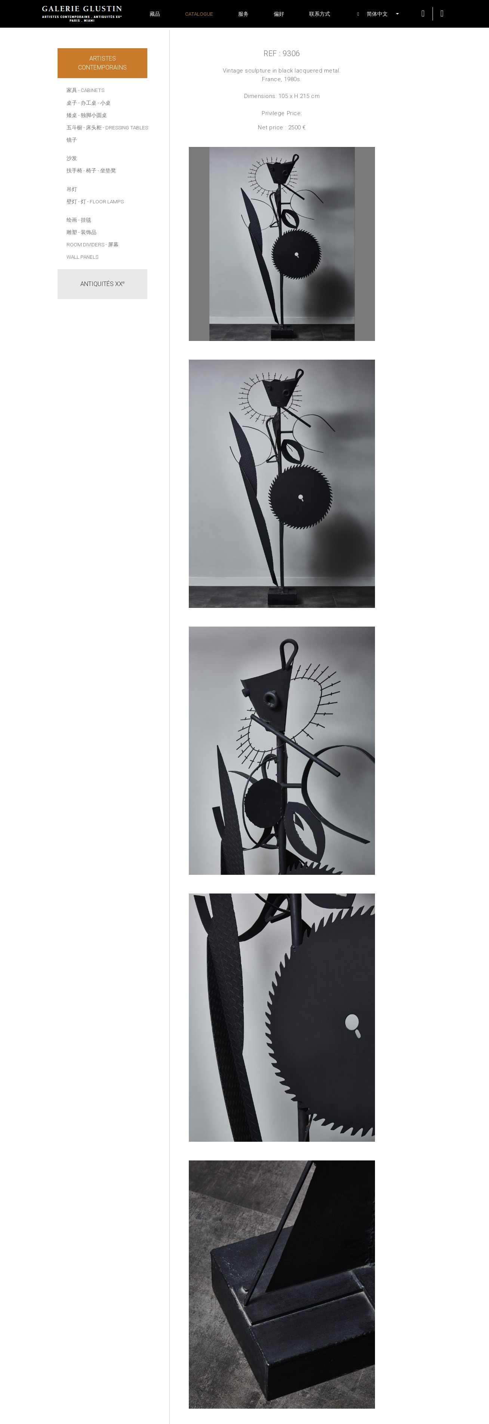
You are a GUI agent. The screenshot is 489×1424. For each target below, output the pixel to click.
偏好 (279, 14)
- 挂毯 (84, 220)
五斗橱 (74, 127)
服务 (243, 14)
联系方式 (319, 14)
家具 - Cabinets (85, 90)
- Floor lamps (105, 201)
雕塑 (72, 232)
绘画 (72, 220)
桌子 (72, 103)
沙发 (72, 158)
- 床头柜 (92, 127)
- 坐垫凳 (107, 170)
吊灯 (72, 189)
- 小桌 (104, 103)
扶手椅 (74, 170)
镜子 (72, 140)
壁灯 (72, 201)
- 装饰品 (87, 232)
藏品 (155, 14)
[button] (374, 14)
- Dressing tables (125, 127)
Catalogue (199, 14)
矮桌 (72, 115)
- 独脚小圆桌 (92, 115)
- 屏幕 (112, 244)
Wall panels (82, 257)
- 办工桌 (87, 103)
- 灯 (82, 201)
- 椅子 (89, 170)
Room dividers (85, 244)
